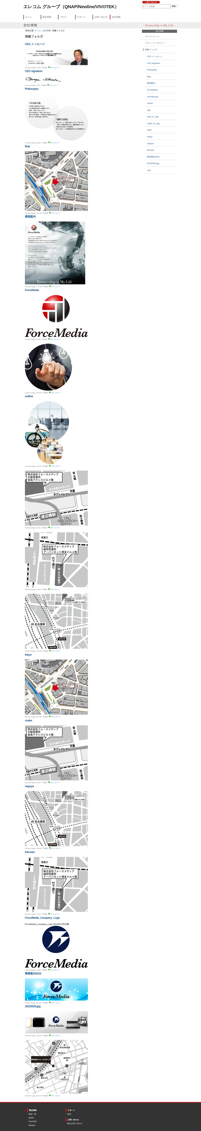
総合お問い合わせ (74, 1123)
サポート (81, 17)
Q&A (69, 1114)
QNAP (31, 1118)
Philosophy (31, 88)
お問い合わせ (151, 2)
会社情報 (116, 17)
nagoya (29, 786)
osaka (28, 720)
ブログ (63, 17)
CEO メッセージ (35, 44)
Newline (32, 1125)
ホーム (28, 17)
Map (27, 146)
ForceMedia (32, 290)
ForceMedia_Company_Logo (42, 917)
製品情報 (47, 17)
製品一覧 (32, 1114)
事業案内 (30, 216)
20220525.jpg (32, 1006)
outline (29, 396)
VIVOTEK (33, 1121)
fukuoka (30, 852)
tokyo (28, 654)
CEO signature (33, 71)
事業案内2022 (33, 973)
